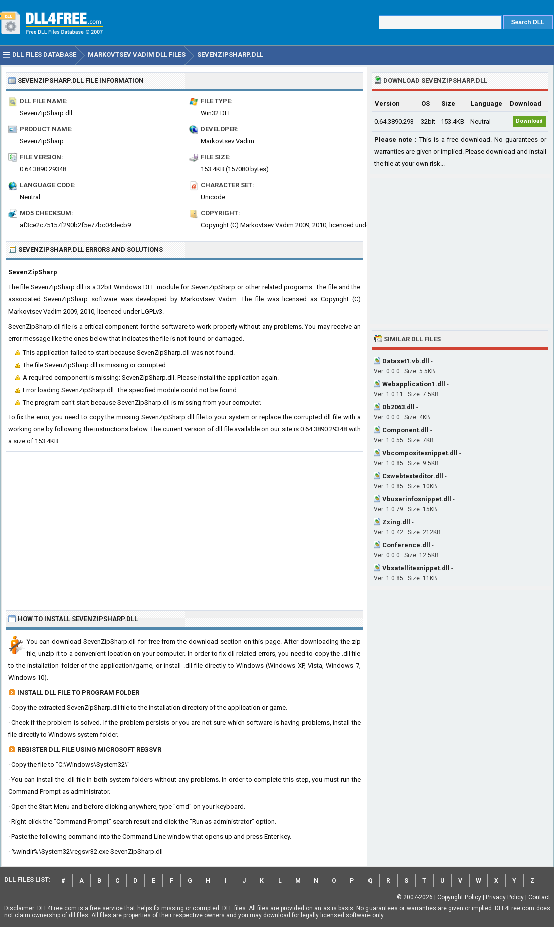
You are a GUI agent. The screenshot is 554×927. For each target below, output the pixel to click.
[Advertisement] (184, 527)
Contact (539, 897)
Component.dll (405, 430)
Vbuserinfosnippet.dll (416, 499)
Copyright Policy (459, 897)
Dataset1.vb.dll (405, 361)
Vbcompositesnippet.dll (420, 453)
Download (529, 121)
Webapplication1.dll (413, 384)
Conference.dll (406, 545)
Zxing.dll (396, 522)
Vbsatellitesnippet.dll (416, 568)
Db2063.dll (398, 407)
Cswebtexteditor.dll (412, 476)
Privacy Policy (505, 897)
